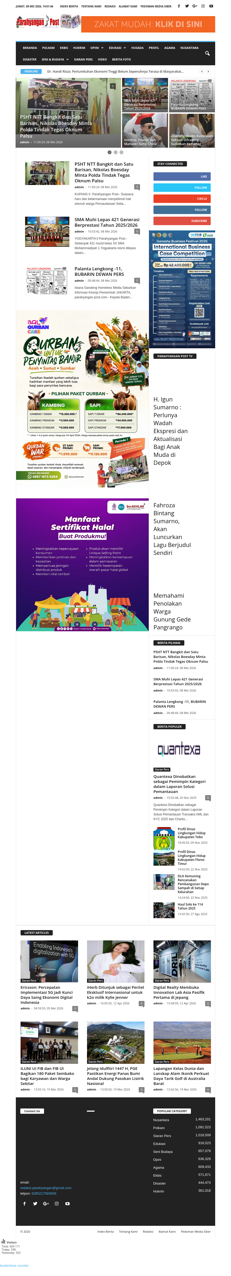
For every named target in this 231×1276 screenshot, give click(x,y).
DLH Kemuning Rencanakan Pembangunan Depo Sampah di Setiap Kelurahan (193, 884)
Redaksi (110, 6)
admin (24, 142)
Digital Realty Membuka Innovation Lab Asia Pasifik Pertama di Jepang (179, 992)
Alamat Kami (128, 6)
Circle (202, 199)
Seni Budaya (163, 1152)
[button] (207, 53)
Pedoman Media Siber (156, 6)
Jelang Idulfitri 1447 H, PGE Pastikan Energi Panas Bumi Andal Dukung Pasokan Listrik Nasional (115, 1076)
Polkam (48, 48)
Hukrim (79, 48)
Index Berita (69, 6)
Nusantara (189, 48)
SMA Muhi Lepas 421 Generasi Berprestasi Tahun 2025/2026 (107, 222)
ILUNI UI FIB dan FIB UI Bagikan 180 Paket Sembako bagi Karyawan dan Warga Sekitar (47, 1076)
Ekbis (64, 48)
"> (49, 1146)
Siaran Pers (83, 59)
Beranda (30, 48)
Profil (154, 48)
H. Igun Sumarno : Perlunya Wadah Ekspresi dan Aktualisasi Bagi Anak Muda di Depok (170, 430)
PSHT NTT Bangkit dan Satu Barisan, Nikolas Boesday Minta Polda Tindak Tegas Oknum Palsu (104, 172)
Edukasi (159, 1144)
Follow (201, 187)
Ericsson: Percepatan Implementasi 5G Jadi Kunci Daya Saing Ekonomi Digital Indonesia (47, 995)
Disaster (29, 59)
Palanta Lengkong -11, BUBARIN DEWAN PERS (99, 271)
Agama (169, 48)
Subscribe (199, 221)
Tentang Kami (91, 6)
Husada (137, 48)
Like (204, 176)
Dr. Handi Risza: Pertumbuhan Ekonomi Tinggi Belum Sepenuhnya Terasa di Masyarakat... (119, 71)
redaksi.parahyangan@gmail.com (45, 1188)
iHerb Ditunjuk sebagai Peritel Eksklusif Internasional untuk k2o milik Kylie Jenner (115, 992)
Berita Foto (121, 59)
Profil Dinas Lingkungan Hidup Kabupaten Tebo (192, 833)
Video (102, 59)
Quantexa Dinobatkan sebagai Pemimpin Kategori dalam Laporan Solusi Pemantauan (179, 784)
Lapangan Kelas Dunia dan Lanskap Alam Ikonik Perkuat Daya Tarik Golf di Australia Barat (181, 1076)
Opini (157, 1160)
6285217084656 (44, 1193)
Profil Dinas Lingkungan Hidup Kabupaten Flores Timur (192, 858)
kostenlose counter (14, 1266)
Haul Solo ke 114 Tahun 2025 (190, 906)
